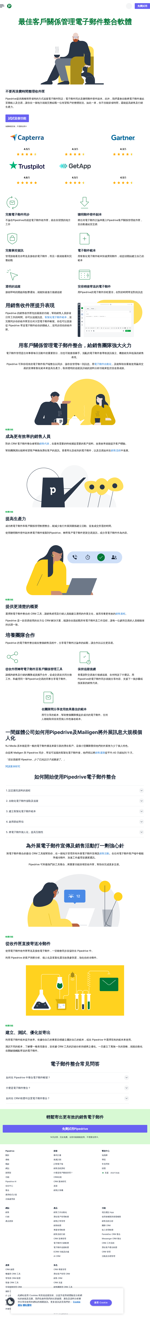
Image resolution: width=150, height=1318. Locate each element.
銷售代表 (44, 444)
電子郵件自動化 (103, 364)
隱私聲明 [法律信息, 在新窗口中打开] (27, 1305)
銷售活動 (104, 1004)
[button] (10, 1301)
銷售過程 (120, 614)
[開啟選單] (7, 6)
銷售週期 (100, 826)
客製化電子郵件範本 (56, 317)
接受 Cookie (100, 1302)
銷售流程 (116, 451)
